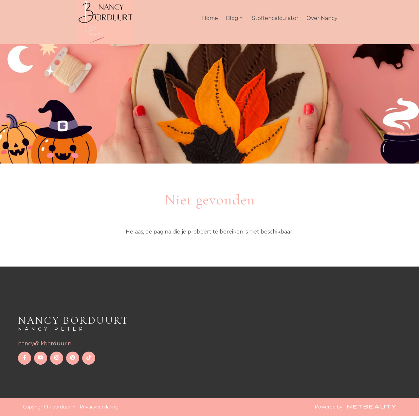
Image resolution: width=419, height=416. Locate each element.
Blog (235, 18)
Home (210, 18)
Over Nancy (321, 18)
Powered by (355, 407)
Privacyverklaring (99, 407)
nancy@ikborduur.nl (45, 343)
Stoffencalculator (275, 18)
